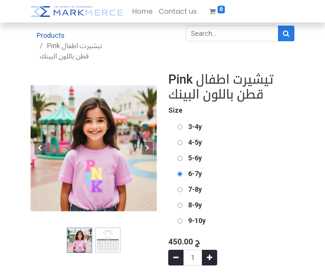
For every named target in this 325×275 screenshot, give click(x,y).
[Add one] (209, 257)
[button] (40, 148)
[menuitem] (142, 11)
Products (51, 35)
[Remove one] (176, 257)
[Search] (286, 33)
